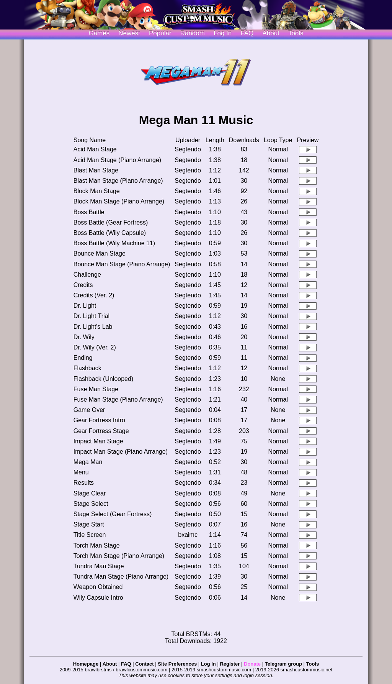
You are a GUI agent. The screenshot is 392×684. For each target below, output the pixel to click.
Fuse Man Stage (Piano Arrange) (118, 399)
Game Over (89, 410)
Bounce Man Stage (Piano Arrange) (122, 264)
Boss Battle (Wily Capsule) (110, 233)
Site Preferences (177, 664)
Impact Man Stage (98, 441)
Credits (83, 285)
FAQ (246, 33)
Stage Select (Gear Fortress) (113, 514)
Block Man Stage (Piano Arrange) (119, 201)
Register (230, 664)
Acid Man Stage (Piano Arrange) (117, 160)
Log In (208, 664)
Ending (83, 357)
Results (84, 482)
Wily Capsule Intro (98, 597)
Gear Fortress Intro (99, 420)
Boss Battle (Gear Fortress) (111, 222)
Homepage (85, 664)
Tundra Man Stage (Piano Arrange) (121, 576)
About (270, 33)
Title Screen (90, 534)
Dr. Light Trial (91, 316)
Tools (296, 33)
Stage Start (89, 524)
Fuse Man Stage (96, 389)
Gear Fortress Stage (101, 431)
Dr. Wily (84, 337)
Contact (144, 664)
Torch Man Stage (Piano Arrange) (119, 556)
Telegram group (283, 664)
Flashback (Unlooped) (104, 379)
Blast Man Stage (96, 170)
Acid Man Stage (95, 149)
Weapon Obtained (98, 587)
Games (98, 33)
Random (192, 33)
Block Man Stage (97, 191)
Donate (252, 664)
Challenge (87, 274)
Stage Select (91, 503)
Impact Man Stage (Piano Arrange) (121, 451)
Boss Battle (89, 212)
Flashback (87, 368)
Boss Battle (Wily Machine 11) (114, 243)
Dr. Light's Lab (93, 326)
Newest (129, 33)
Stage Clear (90, 493)
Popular (160, 33)
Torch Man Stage (97, 545)
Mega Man (88, 462)
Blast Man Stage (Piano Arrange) (118, 180)
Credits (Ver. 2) (94, 295)
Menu (81, 472)
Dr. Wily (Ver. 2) (95, 347)
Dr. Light (85, 305)
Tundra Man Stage (99, 566)
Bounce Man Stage (100, 253)
